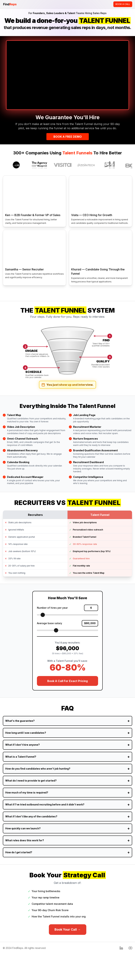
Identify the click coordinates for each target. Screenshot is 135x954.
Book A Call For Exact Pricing (67, 681)
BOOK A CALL (122, 4)
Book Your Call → (67, 929)
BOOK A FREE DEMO (67, 136)
